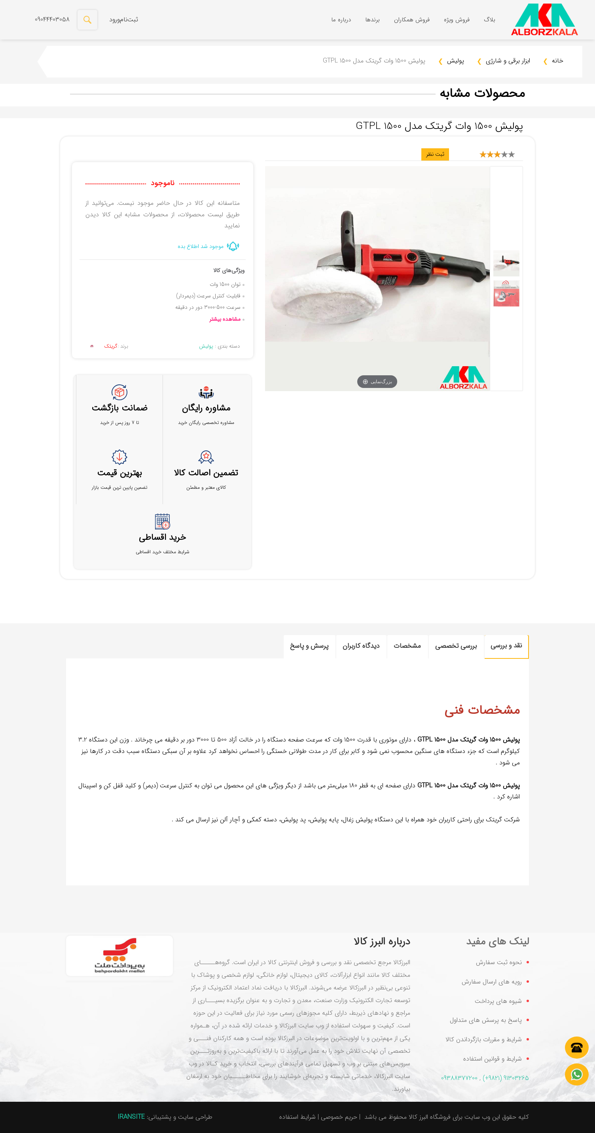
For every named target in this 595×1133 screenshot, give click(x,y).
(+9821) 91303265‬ (506, 1078)
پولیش (451, 61)
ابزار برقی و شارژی (503, 61)
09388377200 (459, 1078)
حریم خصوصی (339, 1117)
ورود (114, 20)
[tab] (506, 646)
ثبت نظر (435, 154)
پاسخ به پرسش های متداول (486, 1020)
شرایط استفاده (297, 1117)
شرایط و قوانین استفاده (492, 1059)
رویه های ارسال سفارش (492, 982)
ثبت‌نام (129, 20)
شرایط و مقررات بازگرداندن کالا (483, 1039)
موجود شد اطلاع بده (201, 246)
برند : (106, 346)
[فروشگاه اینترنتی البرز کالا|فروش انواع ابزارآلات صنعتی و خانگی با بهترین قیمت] (544, 20)
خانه (553, 61)
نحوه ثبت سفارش (499, 962)
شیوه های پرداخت (498, 1001)
